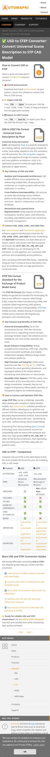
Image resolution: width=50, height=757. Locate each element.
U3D (16, 679)
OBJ (27, 365)
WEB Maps (19, 696)
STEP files (42, 307)
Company (20, 24)
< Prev (20, 632)
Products (26, 18)
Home (43, 2)
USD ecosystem (29, 154)
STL (33, 365)
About (43, 7)
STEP (18, 77)
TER (16, 673)
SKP (23, 365)
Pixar (23, 145)
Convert (6, 24)
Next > (30, 632)
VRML (16, 690)
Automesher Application (34, 230)
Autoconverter (30, 89)
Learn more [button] (38, 745)
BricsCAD (15, 723)
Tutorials (41, 18)
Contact (44, 12)
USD (11, 77)
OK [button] (25, 752)
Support (33, 24)
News (14, 18)
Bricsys (32, 723)
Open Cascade (38, 426)
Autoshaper (41, 534)
